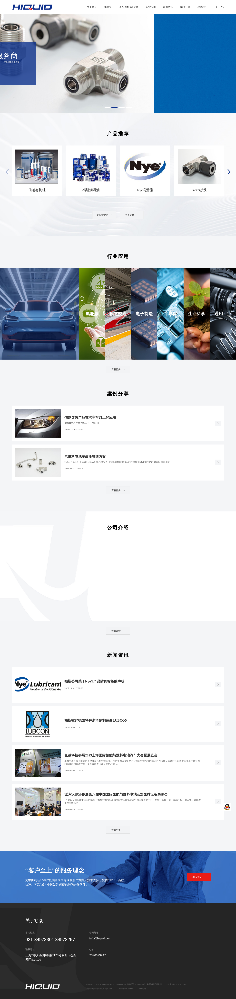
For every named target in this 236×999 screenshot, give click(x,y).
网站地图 (142, 989)
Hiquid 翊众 (141, 984)
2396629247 (97, 955)
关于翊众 (92, 7)
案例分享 (185, 7)
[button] (108, 107)
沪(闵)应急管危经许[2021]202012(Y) (100, 989)
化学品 (107, 7)
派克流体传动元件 (128, 7)
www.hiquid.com (106, 984)
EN (222, 7)
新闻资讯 (168, 7)
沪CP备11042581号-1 (126, 989)
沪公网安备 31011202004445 (176, 984)
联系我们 (202, 7)
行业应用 (151, 7)
